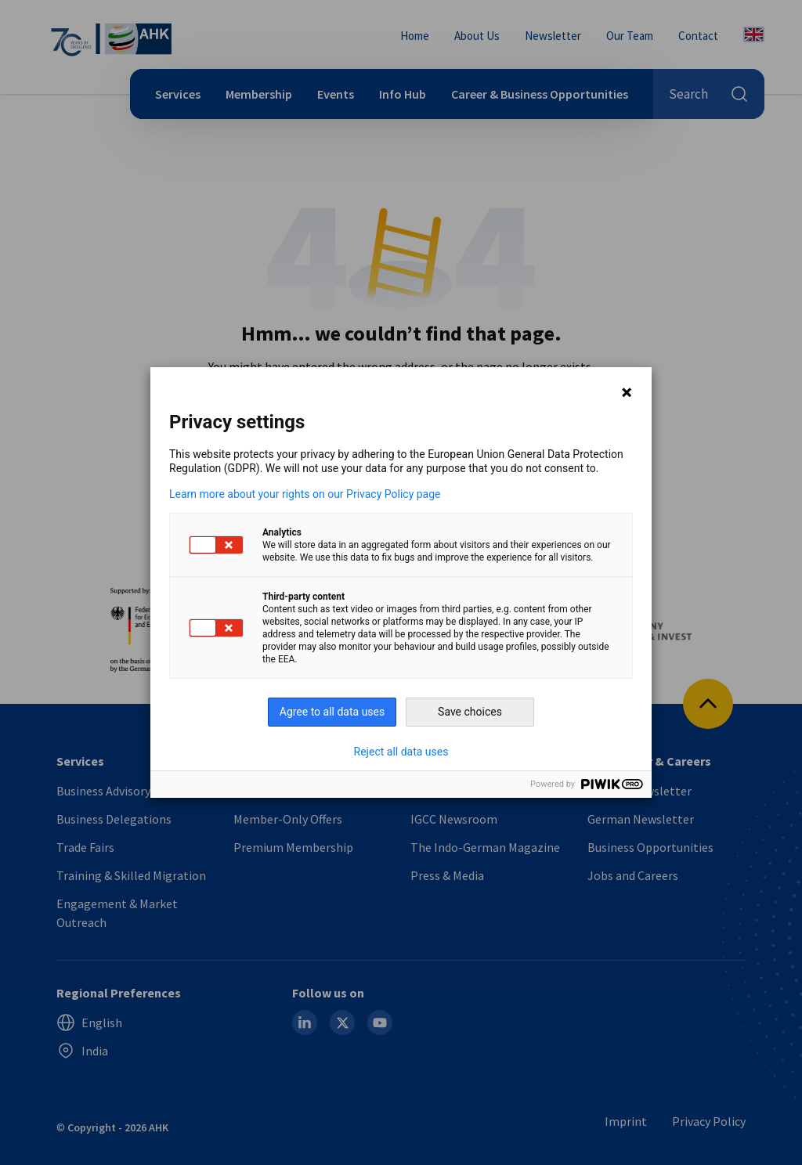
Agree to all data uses (332, 711)
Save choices (470, 711)
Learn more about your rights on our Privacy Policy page (305, 494)
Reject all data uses (401, 751)
